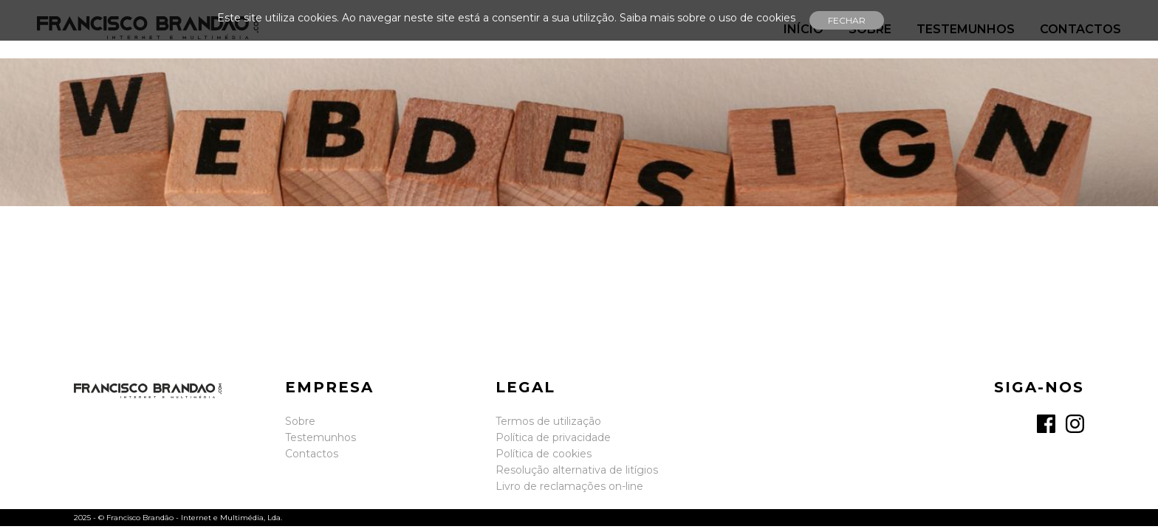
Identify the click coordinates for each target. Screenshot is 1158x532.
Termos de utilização (548, 421)
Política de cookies (544, 453)
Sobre (300, 421)
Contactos (311, 453)
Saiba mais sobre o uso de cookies (707, 17)
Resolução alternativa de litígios (577, 470)
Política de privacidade (553, 437)
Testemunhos (320, 437)
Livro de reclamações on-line (569, 486)
